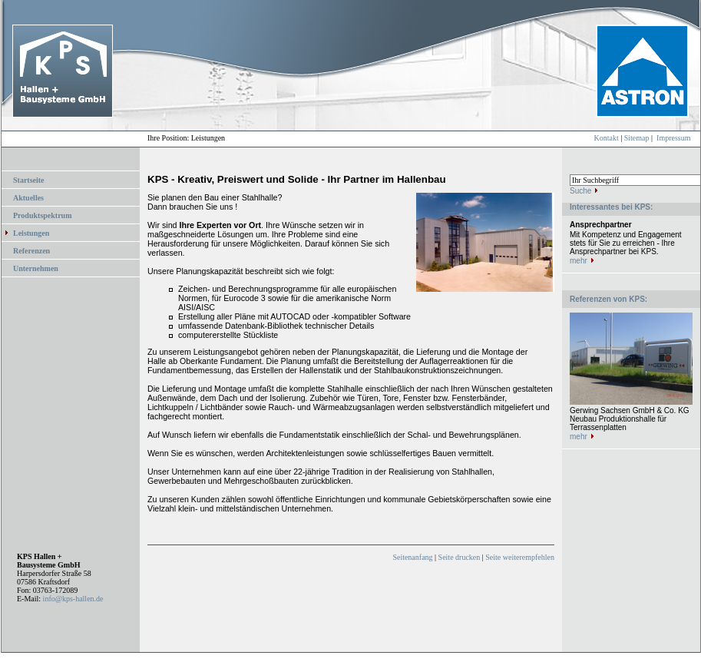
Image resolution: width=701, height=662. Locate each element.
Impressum (673, 138)
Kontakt (606, 138)
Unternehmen (35, 268)
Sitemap (637, 138)
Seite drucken (459, 557)
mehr (578, 261)
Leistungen (31, 233)
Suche (580, 191)
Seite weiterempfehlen (519, 557)
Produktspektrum (42, 215)
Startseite (29, 180)
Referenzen (31, 251)
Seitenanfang (412, 557)
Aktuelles (28, 198)
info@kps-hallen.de (73, 598)
